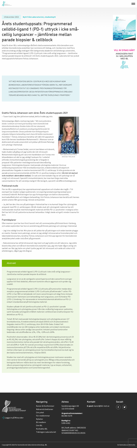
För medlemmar (43, 415)
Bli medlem (41, 422)
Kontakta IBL (41, 429)
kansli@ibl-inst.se (101, 406)
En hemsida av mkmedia (126, 445)
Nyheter (39, 419)
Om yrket (40, 412)
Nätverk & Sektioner (44, 409)
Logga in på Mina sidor (12, 418)
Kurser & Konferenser (45, 406)
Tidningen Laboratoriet (46, 432)
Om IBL (39, 425)
